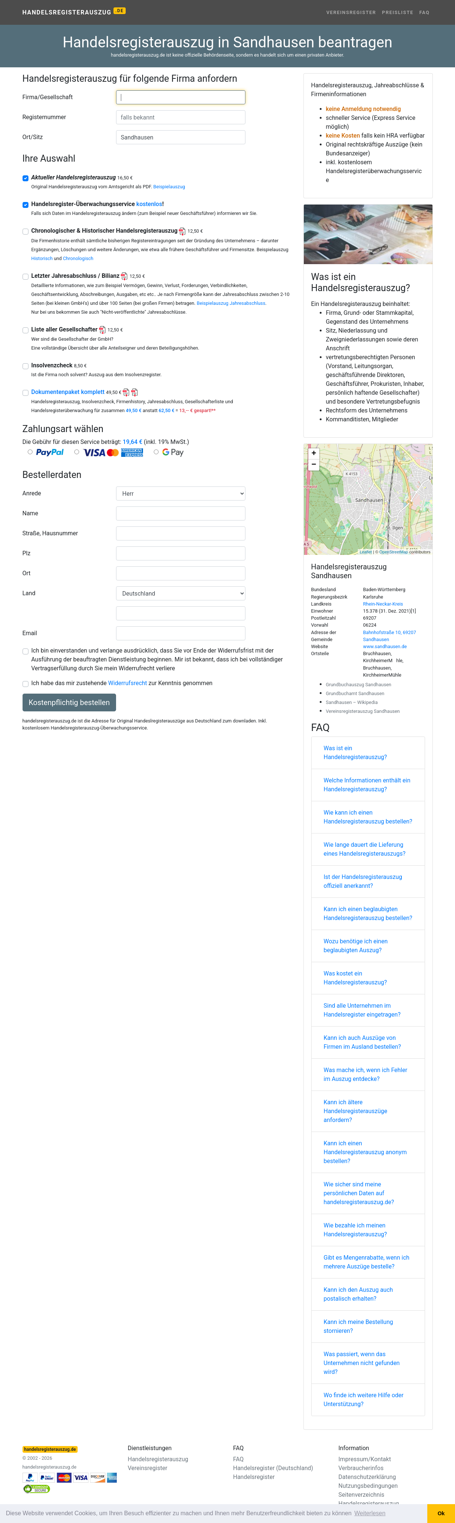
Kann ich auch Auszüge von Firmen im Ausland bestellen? (362, 1042)
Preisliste (398, 12)
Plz (27, 553)
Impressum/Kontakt (365, 1459)
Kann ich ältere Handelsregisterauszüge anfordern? (355, 1111)
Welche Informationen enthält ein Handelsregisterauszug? (367, 785)
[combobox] (180, 97)
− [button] (313, 465)
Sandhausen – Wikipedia (352, 702)
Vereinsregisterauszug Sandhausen (363, 711)
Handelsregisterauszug (74, 11)
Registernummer (44, 117)
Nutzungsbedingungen (368, 1485)
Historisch (42, 258)
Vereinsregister (351, 12)
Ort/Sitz (33, 137)
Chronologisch (78, 258)
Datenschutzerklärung (367, 1476)
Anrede (32, 493)
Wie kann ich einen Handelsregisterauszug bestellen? (368, 817)
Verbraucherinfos (361, 1468)
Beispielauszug (169, 186)
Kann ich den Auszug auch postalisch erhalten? (358, 1294)
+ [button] (313, 453)
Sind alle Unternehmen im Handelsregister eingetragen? (362, 1010)
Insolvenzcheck (59, 365)
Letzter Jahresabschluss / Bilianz (88, 275)
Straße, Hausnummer (50, 533)
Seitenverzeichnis (361, 1494)
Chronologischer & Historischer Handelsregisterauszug (117, 230)
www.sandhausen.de (385, 646)
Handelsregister (254, 1476)
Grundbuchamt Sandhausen (355, 693)
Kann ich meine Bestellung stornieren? (358, 1326)
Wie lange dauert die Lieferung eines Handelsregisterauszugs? (365, 849)
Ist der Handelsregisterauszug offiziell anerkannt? (363, 881)
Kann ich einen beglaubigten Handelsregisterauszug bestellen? (368, 913)
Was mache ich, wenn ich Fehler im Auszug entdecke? (365, 1074)
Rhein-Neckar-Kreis (383, 604)
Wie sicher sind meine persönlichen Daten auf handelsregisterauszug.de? (359, 1193)
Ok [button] (441, 1513)
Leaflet (366, 552)
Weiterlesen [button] (370, 1513)
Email (30, 633)
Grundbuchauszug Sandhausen (358, 684)
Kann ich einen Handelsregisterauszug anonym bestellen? (365, 1152)
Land (29, 593)
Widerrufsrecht (127, 683)
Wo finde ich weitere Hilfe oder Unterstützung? (364, 1400)
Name (30, 513)
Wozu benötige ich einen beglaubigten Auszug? (356, 946)
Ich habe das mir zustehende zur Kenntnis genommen (122, 683)
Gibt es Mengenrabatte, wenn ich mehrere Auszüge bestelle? (367, 1262)
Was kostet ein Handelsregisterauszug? (355, 978)
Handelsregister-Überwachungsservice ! (97, 204)
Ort (27, 573)
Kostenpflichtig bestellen (69, 702)
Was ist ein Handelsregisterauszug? (355, 753)
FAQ (425, 12)
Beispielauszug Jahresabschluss (231, 303)
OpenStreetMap (393, 552)
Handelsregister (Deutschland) (273, 1468)
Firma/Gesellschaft (48, 97)
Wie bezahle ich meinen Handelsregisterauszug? (355, 1230)
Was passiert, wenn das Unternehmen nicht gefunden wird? (362, 1363)
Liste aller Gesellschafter (77, 329)
